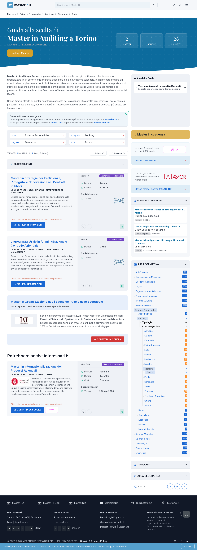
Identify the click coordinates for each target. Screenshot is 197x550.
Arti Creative (161, 272)
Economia (163, 419)
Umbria (165, 400)
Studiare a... (37, 517)
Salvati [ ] (98, 153)
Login (10, 522)
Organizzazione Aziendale (161, 291)
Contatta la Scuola (27, 409)
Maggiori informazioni (116, 546)
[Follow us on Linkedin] (187, 541)
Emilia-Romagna (165, 344)
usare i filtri (57, 122)
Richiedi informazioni (28, 224)
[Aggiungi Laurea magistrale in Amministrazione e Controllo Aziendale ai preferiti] (83, 286)
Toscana (165, 391)
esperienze (111, 119)
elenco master (102, 122)
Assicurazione (163, 313)
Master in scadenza (151, 134)
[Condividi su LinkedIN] (177, 486)
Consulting (163, 414)
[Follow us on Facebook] (181, 541)
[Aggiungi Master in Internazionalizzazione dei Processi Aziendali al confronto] (89, 411)
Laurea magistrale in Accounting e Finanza (157, 226)
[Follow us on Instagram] (175, 541)
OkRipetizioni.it (144, 502)
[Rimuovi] (64, 135)
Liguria (165, 354)
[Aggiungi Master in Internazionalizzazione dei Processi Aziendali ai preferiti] (83, 411)
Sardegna (165, 381)
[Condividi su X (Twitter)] (184, 486)
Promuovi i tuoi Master (65, 517)
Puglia (165, 376)
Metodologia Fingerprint (112, 517)
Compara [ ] (118, 153)
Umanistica (161, 452)
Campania (165, 340)
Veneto (165, 405)
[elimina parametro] (186, 310)
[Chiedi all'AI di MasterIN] (102, 5)
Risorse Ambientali (161, 305)
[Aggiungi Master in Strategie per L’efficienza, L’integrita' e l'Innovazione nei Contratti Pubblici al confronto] (89, 226)
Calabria (165, 335)
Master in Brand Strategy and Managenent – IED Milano (160, 211)
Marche (165, 363)
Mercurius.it (173, 502)
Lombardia (165, 359)
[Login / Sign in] (180, 5)
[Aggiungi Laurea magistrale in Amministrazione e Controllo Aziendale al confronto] (89, 286)
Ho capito (188, 546)
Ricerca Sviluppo (161, 300)
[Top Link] (187, 5)
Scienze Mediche (161, 433)
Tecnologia (161, 443)
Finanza (163, 424)
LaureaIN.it (80, 502)
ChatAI (25, 517)
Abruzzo (165, 330)
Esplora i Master (20, 53)
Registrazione (21, 522)
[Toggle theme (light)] (174, 5)
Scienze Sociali (161, 438)
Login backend (61, 522)
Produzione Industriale (161, 295)
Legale (161, 286)
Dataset (104, 527)
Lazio (165, 349)
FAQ (18, 517)
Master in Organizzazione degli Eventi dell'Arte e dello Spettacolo (57, 301)
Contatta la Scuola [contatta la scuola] (107, 339)
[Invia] (154, 5)
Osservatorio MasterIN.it (112, 522)
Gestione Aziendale (161, 281)
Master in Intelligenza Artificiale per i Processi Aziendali (159, 242)
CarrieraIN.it (111, 502)
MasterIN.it (18, 502)
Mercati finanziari (163, 429)
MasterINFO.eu (51, 502)
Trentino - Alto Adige (165, 395)
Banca (163, 410)
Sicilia (165, 386)
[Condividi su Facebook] (170, 486)
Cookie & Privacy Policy (93, 541)
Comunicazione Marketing (161, 276)
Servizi (10, 517)
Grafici (113, 527)
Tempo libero (161, 447)
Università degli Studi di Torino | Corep (31, 374)
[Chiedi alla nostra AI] (51, 410)
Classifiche (124, 527)
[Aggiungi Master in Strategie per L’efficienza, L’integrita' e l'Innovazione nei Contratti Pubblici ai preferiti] (83, 226)
